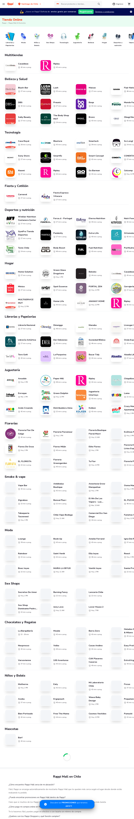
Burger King (10, 574)
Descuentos (10, 618)
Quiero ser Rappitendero (56, 629)
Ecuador (49, 540)
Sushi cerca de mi (95, 543)
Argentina (50, 521)
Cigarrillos (9, 652)
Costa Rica (50, 536)
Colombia (50, 533)
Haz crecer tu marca (54, 633)
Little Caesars (11, 548)
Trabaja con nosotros (55, 618)
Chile (48, 529)
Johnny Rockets (11, 540)
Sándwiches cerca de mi (98, 525)
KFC (6, 533)
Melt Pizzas (9, 544)
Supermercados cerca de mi (16, 626)
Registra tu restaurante (56, 614)
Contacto (91, 629)
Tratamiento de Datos (97, 626)
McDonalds (9, 555)
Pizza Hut (9, 593)
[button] (30, 4)
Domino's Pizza (11, 582)
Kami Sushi (9, 578)
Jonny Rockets (11, 597)
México (49, 544)
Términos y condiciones (104, 12)
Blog (89, 614)
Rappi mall (9, 637)
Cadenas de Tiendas (13, 525)
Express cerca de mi (13, 633)
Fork (7, 570)
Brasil (48, 525)
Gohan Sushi (10, 601)
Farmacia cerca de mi (14, 629)
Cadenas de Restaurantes (16, 521)
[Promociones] (67, 804)
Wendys (8, 586)
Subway (8, 536)
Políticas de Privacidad (97, 622)
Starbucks (9, 552)
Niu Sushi (9, 567)
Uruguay (49, 552)
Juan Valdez (10, 563)
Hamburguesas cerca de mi (99, 521)
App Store (45, 669)
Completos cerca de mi (97, 569)
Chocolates (10, 656)
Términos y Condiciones (97, 618)
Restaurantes (10, 622)
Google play (67, 669)
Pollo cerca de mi (95, 565)
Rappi (4, 23)
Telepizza (9, 529)
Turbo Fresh (10, 648)
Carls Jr (8, 589)
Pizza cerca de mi (95, 540)
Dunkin (8, 559)
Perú (48, 548)
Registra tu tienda (53, 622)
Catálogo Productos (13, 614)
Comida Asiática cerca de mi (99, 529)
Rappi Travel (10, 644)
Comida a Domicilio (95, 561)
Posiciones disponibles (55, 626)
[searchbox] (78, 4)
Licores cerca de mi (13, 641)
